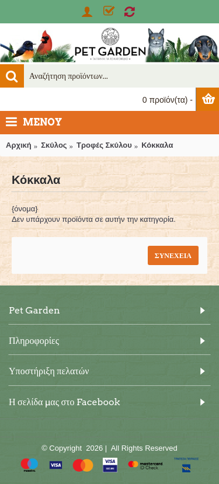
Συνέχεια (173, 255)
